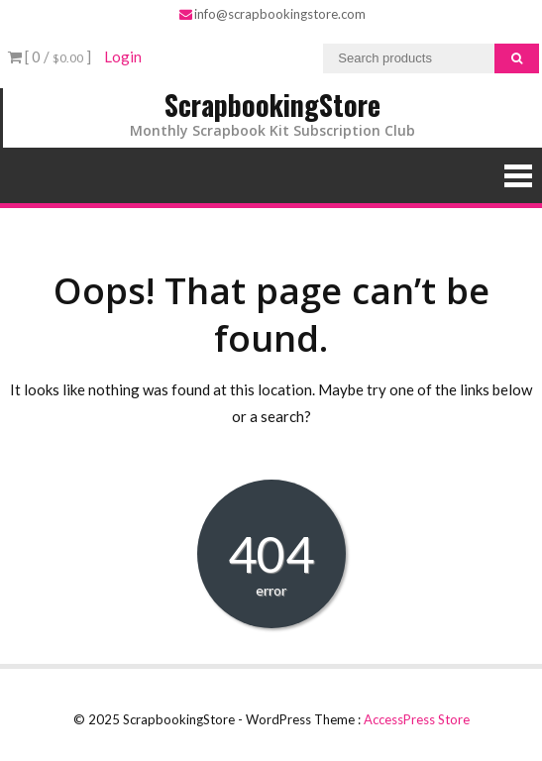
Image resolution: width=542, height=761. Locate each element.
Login (123, 56)
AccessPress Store (417, 719)
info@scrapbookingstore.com (272, 14)
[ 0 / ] (49, 56)
